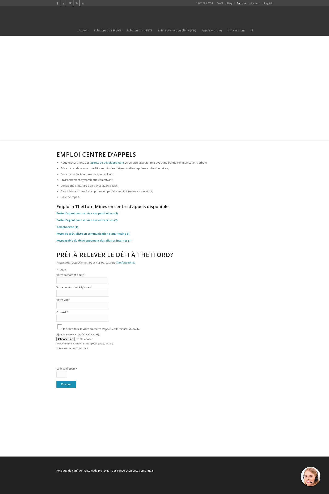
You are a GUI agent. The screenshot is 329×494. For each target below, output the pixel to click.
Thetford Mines (125, 262)
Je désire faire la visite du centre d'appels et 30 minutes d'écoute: (101, 329)
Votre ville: (63, 300)
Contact (255, 3)
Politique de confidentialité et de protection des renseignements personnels (105, 470)
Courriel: (62, 312)
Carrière (242, 3)
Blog (229, 3)
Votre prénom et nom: (70, 275)
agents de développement (107, 162)
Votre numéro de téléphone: (74, 287)
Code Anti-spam (66, 368)
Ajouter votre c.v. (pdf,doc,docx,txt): (78, 334)
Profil (220, 3)
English (268, 3)
